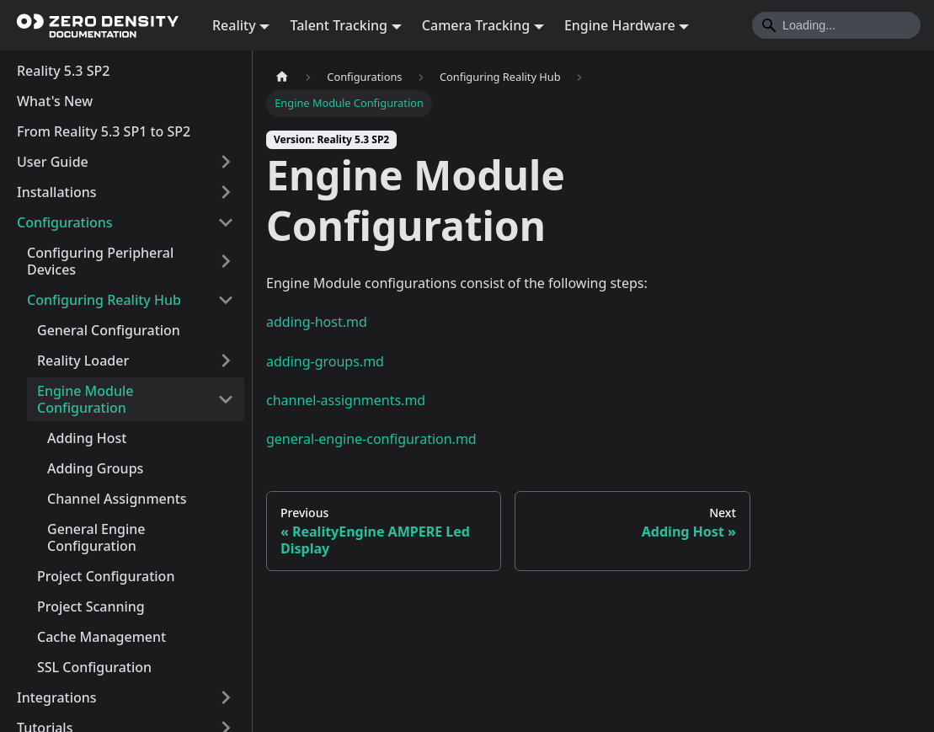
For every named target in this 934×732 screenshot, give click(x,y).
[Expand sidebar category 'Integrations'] (225, 697)
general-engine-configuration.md (371, 439)
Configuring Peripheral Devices (100, 261)
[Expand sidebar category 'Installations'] (225, 192)
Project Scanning (91, 606)
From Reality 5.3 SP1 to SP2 (103, 131)
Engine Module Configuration (85, 399)
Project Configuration (105, 576)
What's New (55, 101)
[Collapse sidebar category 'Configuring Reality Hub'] (225, 299)
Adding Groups (95, 468)
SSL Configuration (94, 667)
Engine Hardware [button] (619, 25)
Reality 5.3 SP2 (63, 70)
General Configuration (108, 330)
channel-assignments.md (345, 400)
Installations (57, 192)
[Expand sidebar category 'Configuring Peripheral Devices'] (225, 261)
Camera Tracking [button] (476, 25)
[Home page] (282, 77)
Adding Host (86, 438)
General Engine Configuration (96, 537)
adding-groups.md (325, 361)
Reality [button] (234, 25)
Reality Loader (83, 360)
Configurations (65, 222)
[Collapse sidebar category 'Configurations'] (225, 222)
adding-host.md (316, 322)
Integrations (57, 697)
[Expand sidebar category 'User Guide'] (225, 161)
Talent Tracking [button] (338, 25)
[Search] (836, 25)
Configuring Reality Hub (104, 300)
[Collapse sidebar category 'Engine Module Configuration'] (225, 399)
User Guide (52, 161)
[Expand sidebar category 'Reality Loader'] (225, 360)
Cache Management (101, 637)
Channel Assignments (117, 498)
